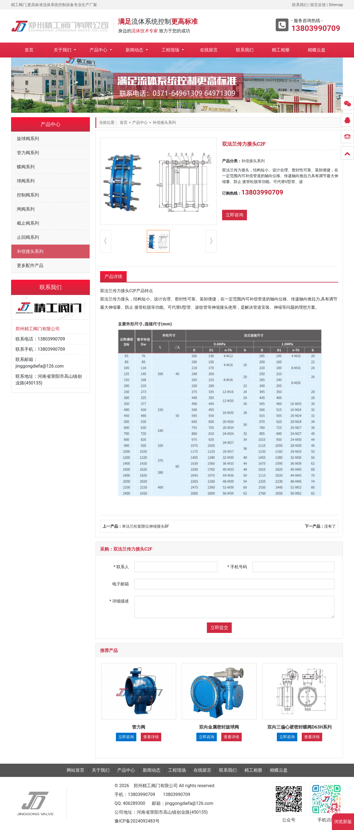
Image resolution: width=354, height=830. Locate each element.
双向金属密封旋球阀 (219, 727)
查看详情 (151, 737)
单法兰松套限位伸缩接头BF (145, 526)
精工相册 (281, 50)
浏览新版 (343, 821)
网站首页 (75, 770)
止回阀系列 (28, 237)
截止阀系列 (28, 223)
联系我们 (300, 4)
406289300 (134, 803)
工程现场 (171, 50)
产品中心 (99, 50)
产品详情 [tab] (113, 276)
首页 (29, 50)
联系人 (121, 566)
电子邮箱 (120, 584)
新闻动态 (135, 50)
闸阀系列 (26, 209)
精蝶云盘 (317, 50)
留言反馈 (318, 4)
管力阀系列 (28, 152)
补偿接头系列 (30, 251)
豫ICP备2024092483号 (137, 821)
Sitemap (336, 4)
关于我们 (63, 50)
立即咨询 (234, 215)
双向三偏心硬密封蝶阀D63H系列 (299, 727)
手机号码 (237, 566)
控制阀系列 (28, 195)
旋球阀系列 (28, 138)
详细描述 (119, 601)
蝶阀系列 (26, 166)
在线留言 (209, 50)
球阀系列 (26, 181)
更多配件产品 (30, 265)
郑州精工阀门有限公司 (156, 785)
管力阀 (138, 727)
